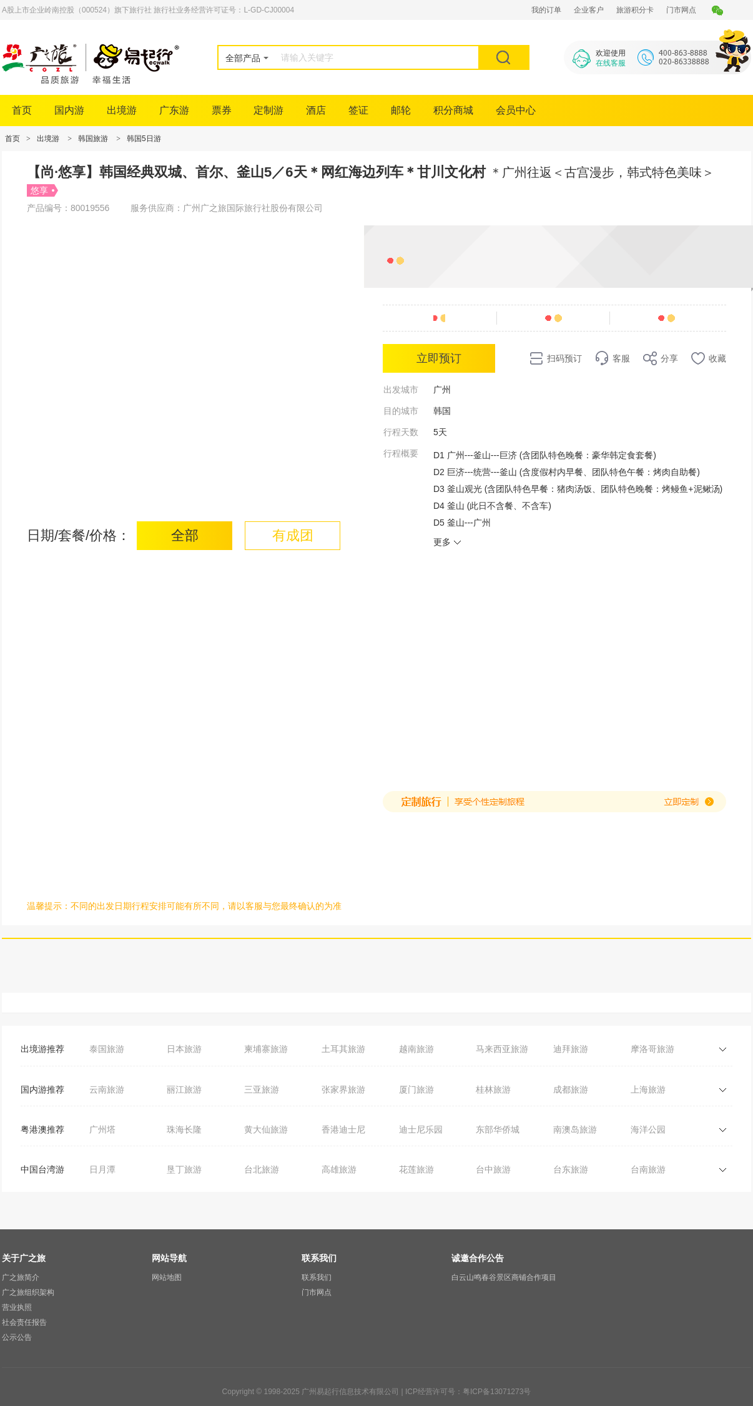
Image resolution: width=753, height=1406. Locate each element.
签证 (358, 110)
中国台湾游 (42, 1169)
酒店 (316, 110)
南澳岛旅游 (575, 1129)
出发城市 (400, 390)
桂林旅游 (493, 1089)
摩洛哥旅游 (652, 1049)
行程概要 (400, 453)
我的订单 (546, 10)
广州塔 (102, 1129)
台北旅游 (261, 1169)
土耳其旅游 (343, 1049)
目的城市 (400, 411)
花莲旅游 (416, 1169)
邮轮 (401, 110)
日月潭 (102, 1169)
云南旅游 (106, 1089)
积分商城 (453, 110)
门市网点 (681, 10)
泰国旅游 (106, 1049)
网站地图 (167, 1277)
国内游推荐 (42, 1089)
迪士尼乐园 (421, 1129)
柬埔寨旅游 (266, 1049)
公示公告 (17, 1337)
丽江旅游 (184, 1089)
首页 (22, 110)
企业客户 (589, 10)
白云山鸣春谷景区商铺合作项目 (503, 1277)
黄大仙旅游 (266, 1129)
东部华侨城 (497, 1129)
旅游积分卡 (635, 10)
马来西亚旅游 (502, 1049)
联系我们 (317, 1277)
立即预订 (438, 358)
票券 (222, 110)
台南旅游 (648, 1169)
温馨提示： (49, 906)
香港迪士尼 (343, 1129)
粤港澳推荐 (42, 1129)
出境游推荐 (42, 1049)
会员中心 (516, 110)
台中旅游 (493, 1169)
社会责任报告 (24, 1322)
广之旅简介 (20, 1277)
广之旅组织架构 (28, 1292)
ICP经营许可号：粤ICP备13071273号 (468, 1391)
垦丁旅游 (184, 1169)
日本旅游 (184, 1049)
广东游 (174, 110)
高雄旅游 (339, 1169)
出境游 (122, 110)
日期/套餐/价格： (78, 535)
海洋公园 (648, 1129)
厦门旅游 (416, 1089)
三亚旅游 (261, 1089)
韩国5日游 (144, 138)
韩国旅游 (93, 138)
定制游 (268, 110)
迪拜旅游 (570, 1049)
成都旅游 (570, 1089)
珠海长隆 (184, 1129)
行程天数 (400, 432)
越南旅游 (416, 1049)
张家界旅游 (343, 1089)
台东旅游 (570, 1169)
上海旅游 (648, 1089)
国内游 (69, 110)
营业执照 (17, 1307)
